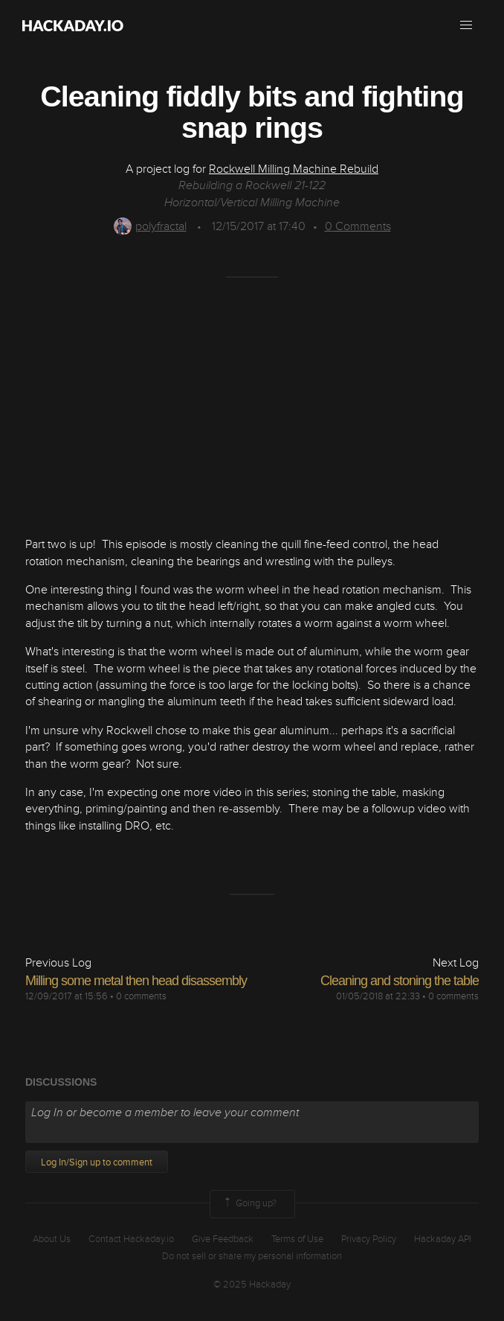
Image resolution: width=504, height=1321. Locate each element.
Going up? (249, 1204)
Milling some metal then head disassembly (136, 980)
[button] (466, 25)
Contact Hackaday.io (131, 1239)
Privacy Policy (368, 1239)
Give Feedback (222, 1239)
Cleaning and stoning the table (399, 980)
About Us (52, 1239)
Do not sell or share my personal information (252, 1256)
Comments (358, 226)
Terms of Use (297, 1239)
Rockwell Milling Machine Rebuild (293, 169)
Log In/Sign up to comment (96, 1162)
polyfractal (150, 226)
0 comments (141, 996)
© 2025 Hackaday (252, 1284)
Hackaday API (442, 1239)
